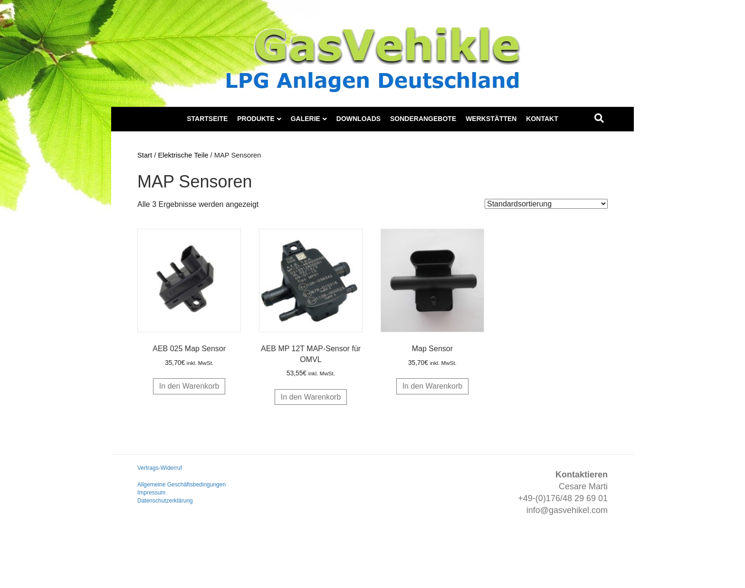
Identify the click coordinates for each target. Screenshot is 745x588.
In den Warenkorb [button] (189, 386)
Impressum (151, 492)
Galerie (305, 118)
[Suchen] (599, 118)
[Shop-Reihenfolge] (546, 204)
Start (144, 155)
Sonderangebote (423, 118)
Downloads (358, 118)
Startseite (207, 118)
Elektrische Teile (183, 155)
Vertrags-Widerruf (159, 468)
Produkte (256, 118)
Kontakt (542, 118)
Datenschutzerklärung (165, 500)
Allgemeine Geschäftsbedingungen (181, 484)
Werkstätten (491, 118)
